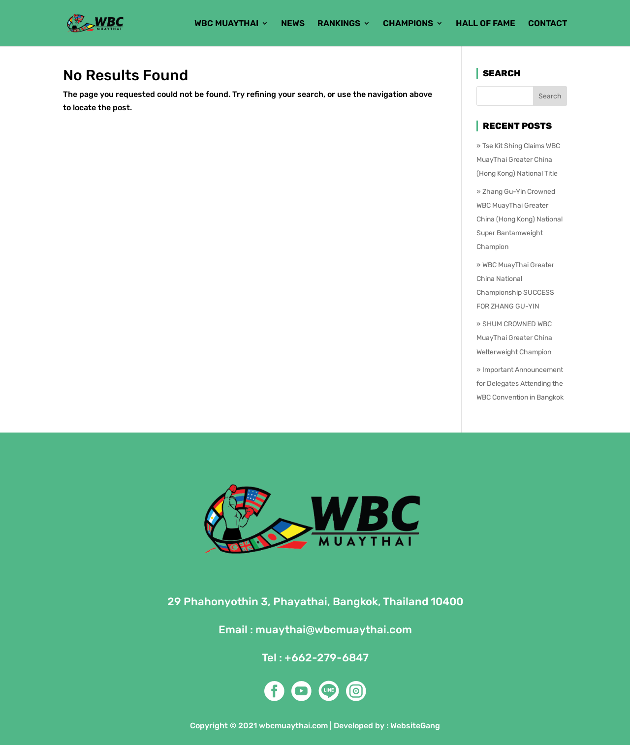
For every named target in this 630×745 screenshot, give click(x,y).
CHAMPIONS (408, 24)
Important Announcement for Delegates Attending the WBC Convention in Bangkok (520, 384)
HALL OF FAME (485, 24)
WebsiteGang (415, 725)
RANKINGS (338, 24)
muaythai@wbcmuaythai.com (333, 629)
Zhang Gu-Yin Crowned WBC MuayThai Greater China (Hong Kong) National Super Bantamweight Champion (519, 219)
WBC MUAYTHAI (226, 24)
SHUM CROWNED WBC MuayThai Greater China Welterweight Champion (514, 338)
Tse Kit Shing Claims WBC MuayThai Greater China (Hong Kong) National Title (518, 160)
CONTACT (547, 24)
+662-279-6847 (326, 657)
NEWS (293, 24)
